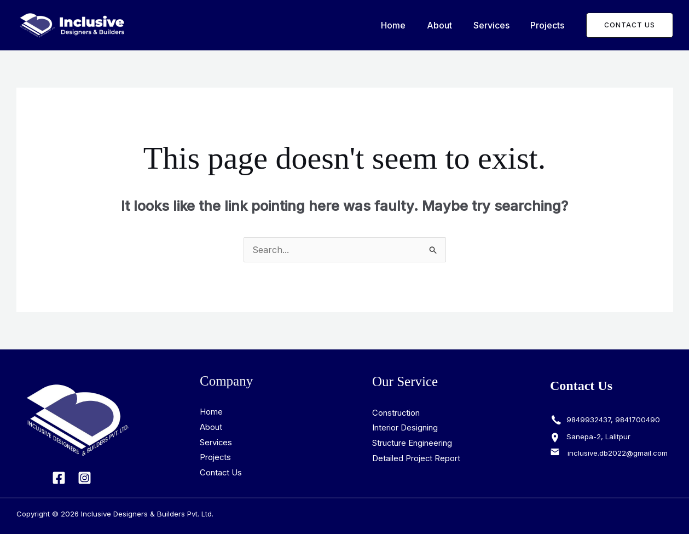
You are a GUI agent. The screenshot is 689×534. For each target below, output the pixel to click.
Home (406, 25)
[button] (629, 25)
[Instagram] (84, 478)
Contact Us (221, 473)
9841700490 (637, 419)
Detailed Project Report (416, 458)
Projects (549, 25)
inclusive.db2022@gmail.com (618, 453)
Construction (396, 413)
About (448, 25)
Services (497, 25)
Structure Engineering (412, 443)
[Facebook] (59, 478)
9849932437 (587, 419)
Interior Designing (405, 428)
